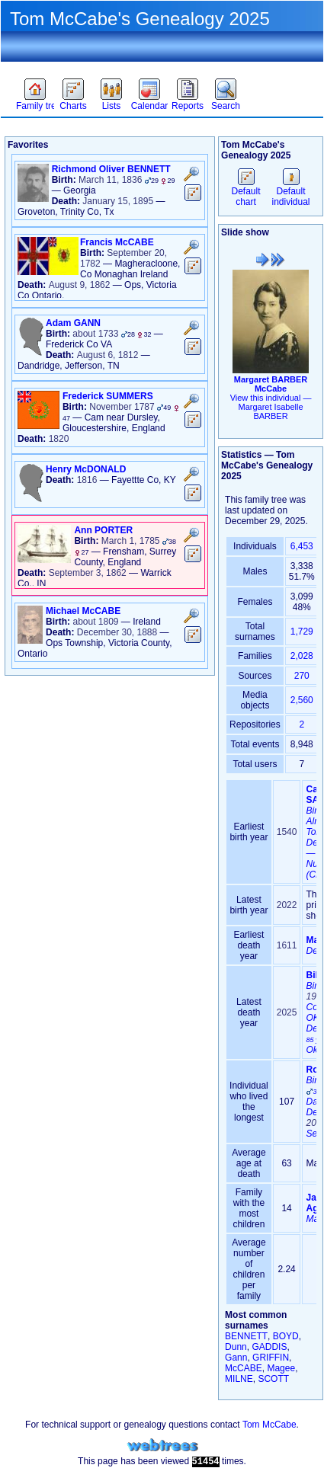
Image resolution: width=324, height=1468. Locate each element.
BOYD (286, 1336)
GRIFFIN (270, 1357)
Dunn (236, 1347)
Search (225, 106)
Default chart (246, 191)
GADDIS (269, 1347)
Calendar (149, 106)
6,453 (301, 546)
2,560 (301, 700)
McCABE (243, 1368)
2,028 (301, 656)
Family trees (35, 106)
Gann (236, 1357)
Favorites (36, 65)
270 (302, 675)
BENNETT (246, 1336)
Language (282, 65)
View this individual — (271, 407)
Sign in (179, 65)
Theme (83, 65)
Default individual (290, 191)
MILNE (239, 1379)
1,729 (301, 631)
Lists (111, 106)
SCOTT (273, 1379)
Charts (72, 106)
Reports (188, 106)
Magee (281, 1368)
